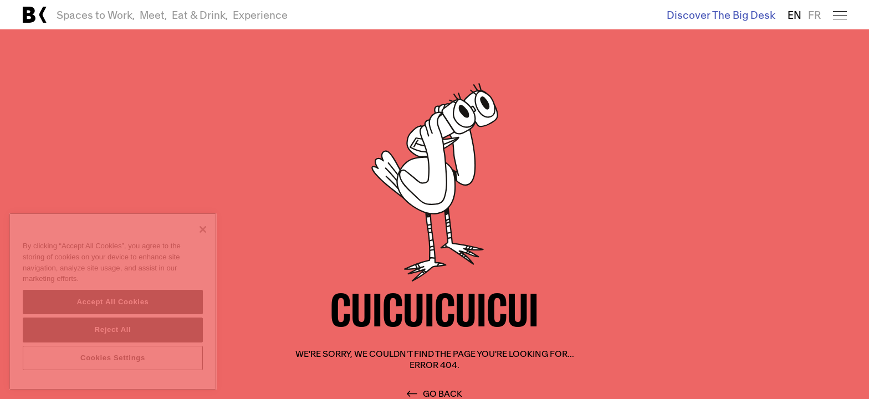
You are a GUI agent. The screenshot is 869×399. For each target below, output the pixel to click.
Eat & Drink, (200, 15)
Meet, (153, 15)
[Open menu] (840, 15)
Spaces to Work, (96, 15)
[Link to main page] (34, 15)
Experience (260, 15)
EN (794, 15)
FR (814, 15)
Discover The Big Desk (721, 15)
